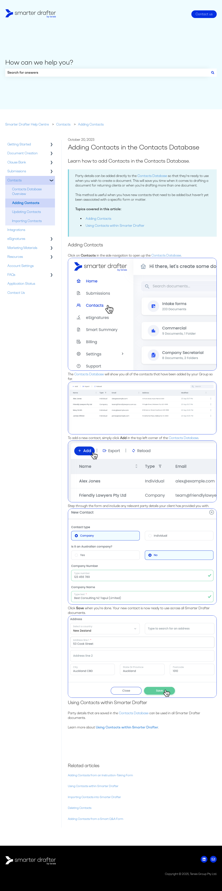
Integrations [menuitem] (16, 230)
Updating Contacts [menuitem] (26, 212)
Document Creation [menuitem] (22, 153)
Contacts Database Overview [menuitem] (27, 191)
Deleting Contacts (79, 808)
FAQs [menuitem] (11, 275)
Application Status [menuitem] (21, 284)
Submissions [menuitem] (16, 171)
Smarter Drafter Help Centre (27, 124)
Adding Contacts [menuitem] (25, 203)
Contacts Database (152, 176)
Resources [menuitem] (15, 257)
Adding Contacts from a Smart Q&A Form (95, 819)
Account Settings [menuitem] (20, 266)
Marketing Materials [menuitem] (22, 248)
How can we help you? (39, 62)
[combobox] (107, 73)
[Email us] (213, 859)
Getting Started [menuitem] (19, 144)
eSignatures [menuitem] (16, 239)
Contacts (63, 124)
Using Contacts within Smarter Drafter (115, 226)
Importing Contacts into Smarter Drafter (94, 797)
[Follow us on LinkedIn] (204, 859)
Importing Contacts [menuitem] (27, 221)
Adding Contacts (91, 124)
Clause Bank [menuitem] (16, 162)
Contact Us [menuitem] (16, 293)
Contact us (204, 14)
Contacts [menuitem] (14, 180)
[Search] (213, 73)
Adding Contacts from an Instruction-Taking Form (100, 775)
